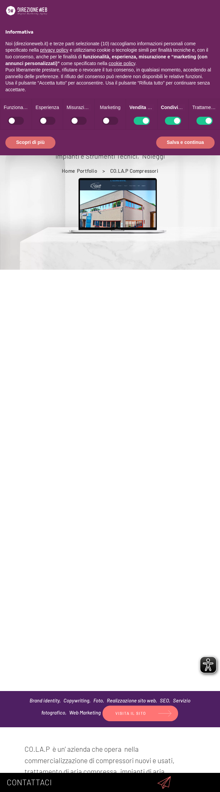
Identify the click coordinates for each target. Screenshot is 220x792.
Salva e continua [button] (185, 142)
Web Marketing (85, 712)
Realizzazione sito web (131, 700)
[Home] (68, 171)
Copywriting (76, 700)
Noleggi (153, 156)
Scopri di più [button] (30, 142)
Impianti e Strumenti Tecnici (96, 156)
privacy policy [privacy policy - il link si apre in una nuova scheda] (54, 50)
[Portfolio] (87, 171)
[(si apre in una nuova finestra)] (140, 712)
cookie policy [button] (121, 63)
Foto (98, 700)
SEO (164, 700)
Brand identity (44, 700)
